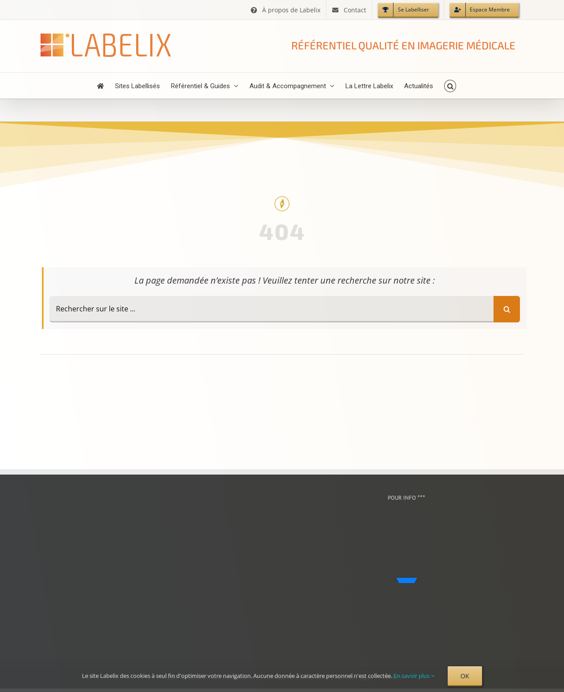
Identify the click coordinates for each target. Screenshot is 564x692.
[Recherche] (507, 309)
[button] (450, 85)
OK (464, 676)
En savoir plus (413, 676)
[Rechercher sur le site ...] (271, 309)
